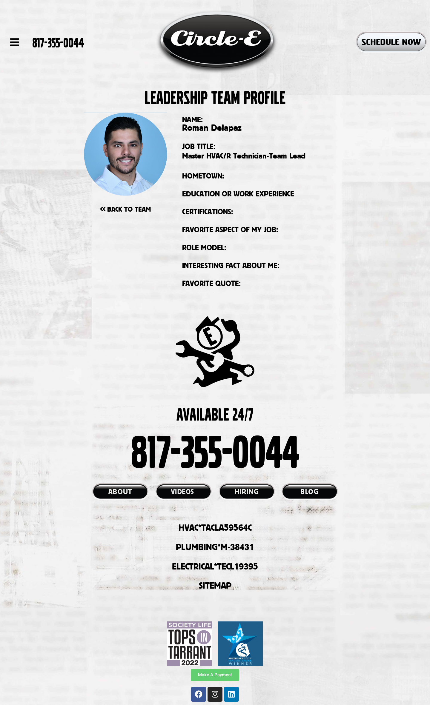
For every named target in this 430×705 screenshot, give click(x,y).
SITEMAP (215, 585)
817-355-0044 (58, 42)
